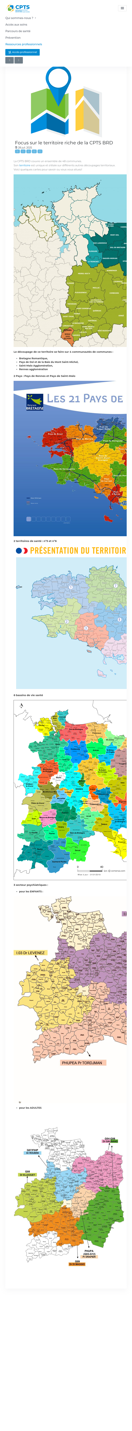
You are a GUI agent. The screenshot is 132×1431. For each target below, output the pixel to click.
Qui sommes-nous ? (21, 18)
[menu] (122, 8)
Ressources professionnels (23, 44)
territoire (24, 165)
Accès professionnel (22, 52)
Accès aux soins (16, 24)
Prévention (13, 37)
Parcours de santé (17, 31)
